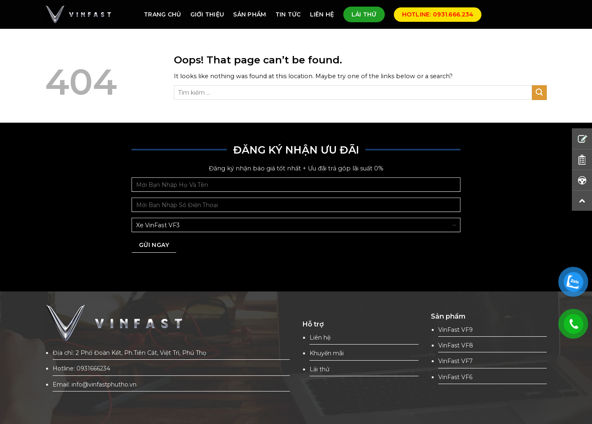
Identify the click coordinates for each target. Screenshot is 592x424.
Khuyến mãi (327, 353)
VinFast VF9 (455, 329)
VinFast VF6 (455, 377)
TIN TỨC (288, 14)
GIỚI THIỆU (207, 14)
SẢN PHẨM (249, 14)
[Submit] (539, 92)
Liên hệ (320, 337)
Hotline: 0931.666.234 (438, 14)
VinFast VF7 (455, 361)
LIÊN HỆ (322, 14)
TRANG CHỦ (162, 14)
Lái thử (319, 369)
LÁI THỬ (364, 14)
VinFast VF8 (455, 345)
